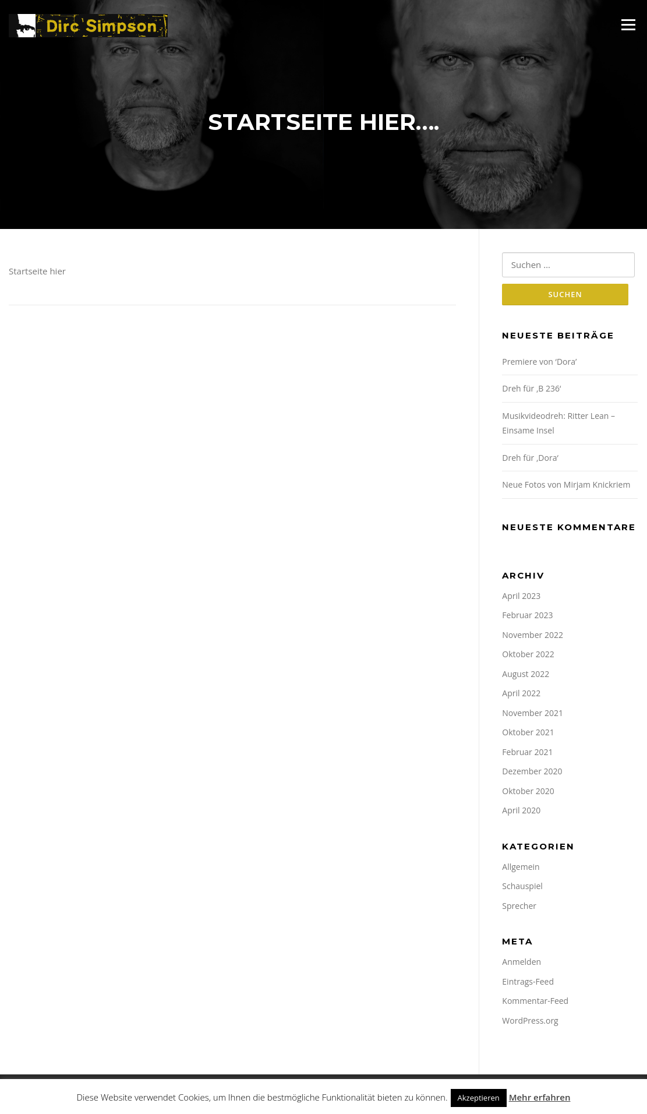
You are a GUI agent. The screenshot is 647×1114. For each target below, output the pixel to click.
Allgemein (520, 867)
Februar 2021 (527, 753)
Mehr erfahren (540, 1097)
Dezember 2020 (532, 772)
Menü (628, 24)
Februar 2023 (527, 616)
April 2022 (521, 694)
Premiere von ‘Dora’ (539, 362)
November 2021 (532, 714)
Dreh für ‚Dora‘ (530, 458)
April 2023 (521, 596)
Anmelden (521, 963)
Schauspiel (522, 887)
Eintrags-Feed (528, 982)
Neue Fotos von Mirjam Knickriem (566, 486)
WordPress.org (530, 1021)
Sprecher (519, 906)
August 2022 (525, 675)
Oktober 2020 (528, 792)
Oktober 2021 (528, 733)
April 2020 (521, 811)
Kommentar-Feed (535, 1002)
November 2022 (532, 635)
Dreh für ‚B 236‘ (531, 390)
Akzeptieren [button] (479, 1097)
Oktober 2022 (528, 655)
